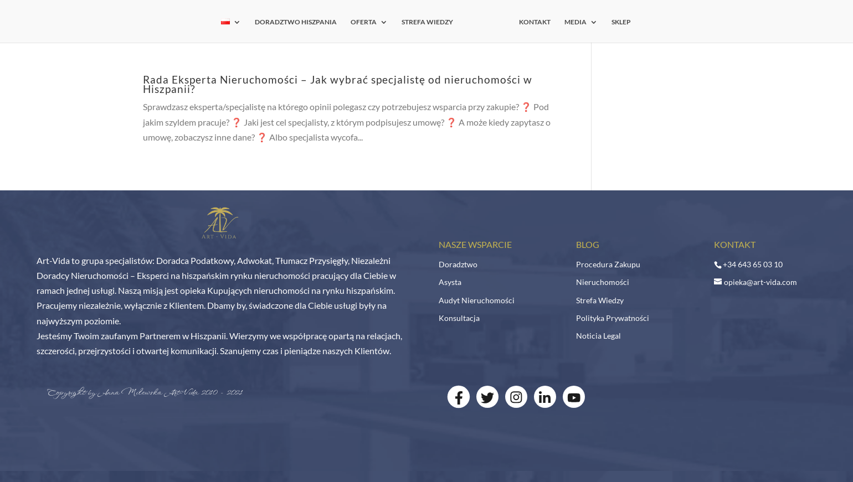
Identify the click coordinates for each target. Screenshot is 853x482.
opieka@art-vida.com (760, 282)
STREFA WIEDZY (430, 22)
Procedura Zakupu (608, 264)
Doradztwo (458, 264)
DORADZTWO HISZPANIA (299, 22)
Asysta (450, 282)
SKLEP (618, 22)
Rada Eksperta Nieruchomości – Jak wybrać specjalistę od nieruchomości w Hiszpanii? (337, 84)
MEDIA (572, 22)
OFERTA (367, 22)
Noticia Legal (598, 335)
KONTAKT (531, 22)
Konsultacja (459, 318)
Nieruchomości (602, 282)
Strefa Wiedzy (600, 300)
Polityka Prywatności (612, 318)
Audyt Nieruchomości (477, 300)
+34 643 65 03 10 (753, 264)
